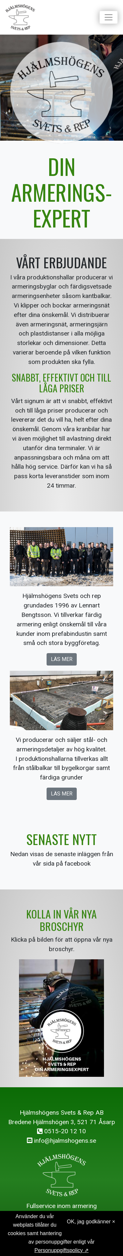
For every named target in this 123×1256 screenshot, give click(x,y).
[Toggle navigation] (108, 17)
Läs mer (61, 659)
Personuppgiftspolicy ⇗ (61, 1250)
